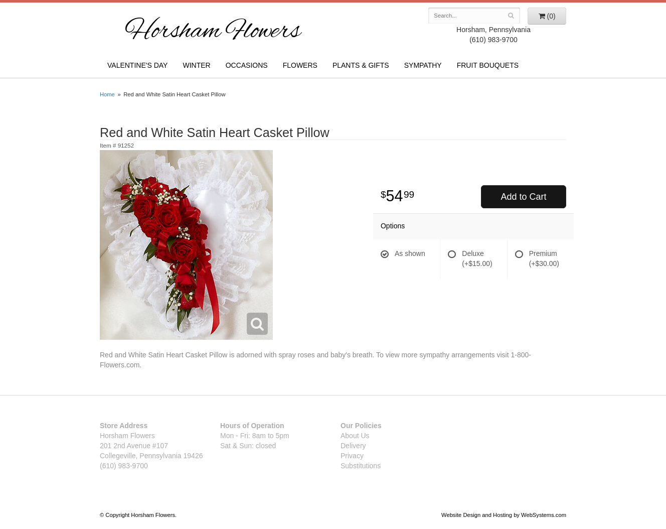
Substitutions (361, 466)
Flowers (300, 65)
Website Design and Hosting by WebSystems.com (503, 515)
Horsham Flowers (212, 32)
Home (107, 94)
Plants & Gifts (360, 65)
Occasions (247, 65)
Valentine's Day (137, 65)
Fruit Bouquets (488, 65)
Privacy (352, 456)
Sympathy (423, 65)
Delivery (353, 446)
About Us (355, 436)
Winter (196, 65)
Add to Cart (523, 197)
